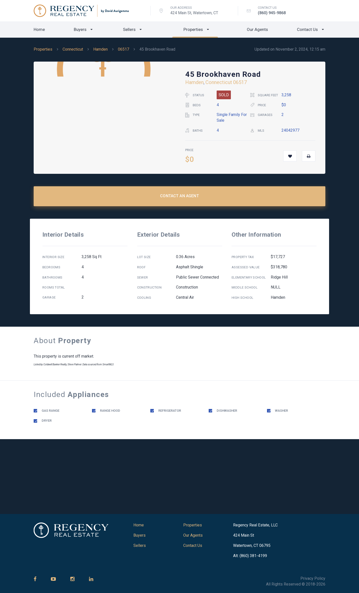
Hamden (100, 49)
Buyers (80, 29)
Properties (193, 29)
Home (39, 29)
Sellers (129, 29)
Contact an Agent (179, 196)
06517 (123, 49)
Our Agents (257, 29)
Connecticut (73, 49)
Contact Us (307, 29)
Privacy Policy (312, 578)
